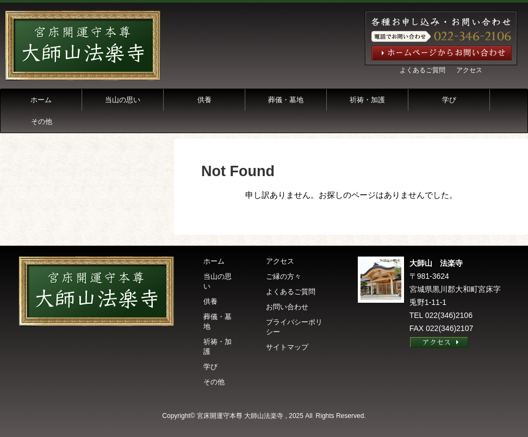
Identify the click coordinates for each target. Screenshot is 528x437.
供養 (204, 100)
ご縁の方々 (283, 276)
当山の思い (122, 100)
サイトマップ (287, 347)
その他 (41, 121)
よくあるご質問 (422, 70)
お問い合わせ (287, 307)
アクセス (469, 70)
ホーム (41, 100)
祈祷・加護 (367, 100)
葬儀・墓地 (285, 100)
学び (449, 100)
